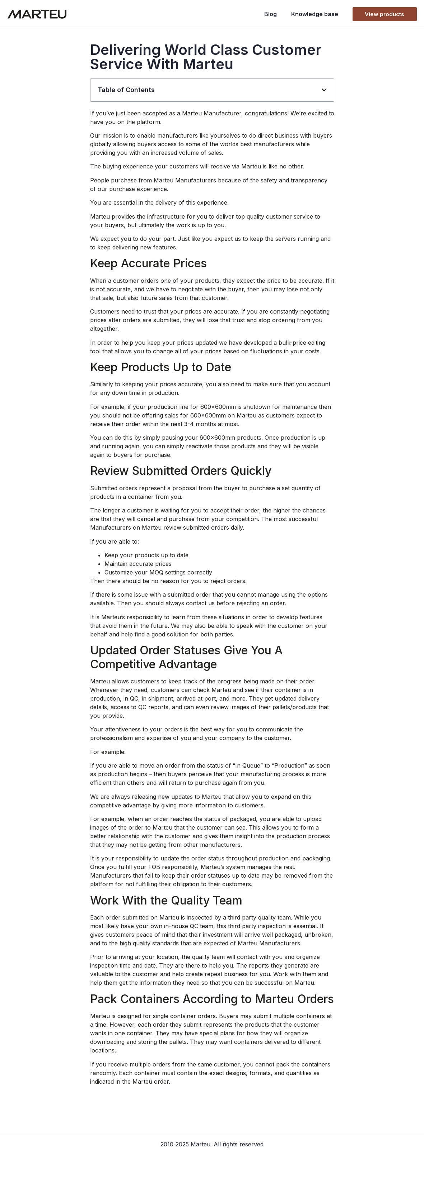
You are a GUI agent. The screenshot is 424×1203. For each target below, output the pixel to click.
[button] (324, 90)
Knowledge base (314, 14)
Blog (270, 14)
